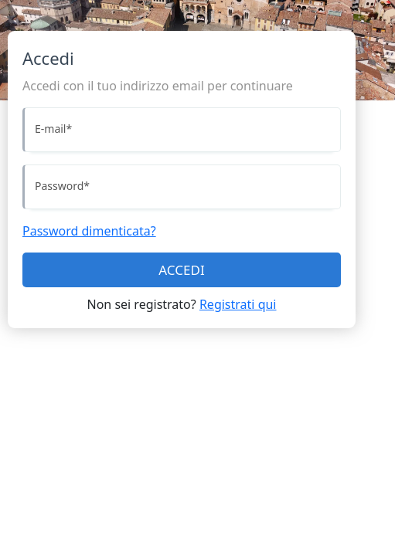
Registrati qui (238, 304)
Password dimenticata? (89, 230)
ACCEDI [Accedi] (181, 270)
